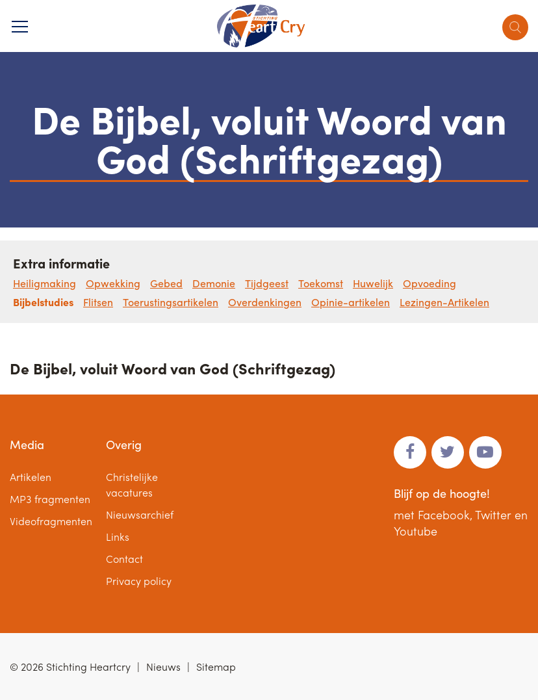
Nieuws (163, 666)
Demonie (213, 283)
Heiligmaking (44, 283)
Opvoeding (429, 283)
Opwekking (113, 283)
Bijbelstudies (43, 301)
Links (117, 536)
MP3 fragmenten (50, 498)
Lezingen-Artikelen (444, 301)
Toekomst (320, 283)
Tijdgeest (266, 283)
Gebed (166, 283)
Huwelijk (373, 283)
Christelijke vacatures (132, 484)
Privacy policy (139, 580)
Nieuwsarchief (139, 514)
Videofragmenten (51, 520)
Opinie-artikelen (350, 301)
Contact (124, 558)
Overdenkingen (264, 301)
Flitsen (98, 301)
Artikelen (30, 476)
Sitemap (216, 666)
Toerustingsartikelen (170, 301)
